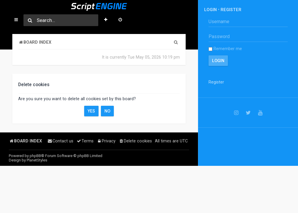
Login (210, 9)
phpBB (35, 156)
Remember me (225, 48)
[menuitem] (120, 20)
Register (231, 9)
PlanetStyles (37, 160)
